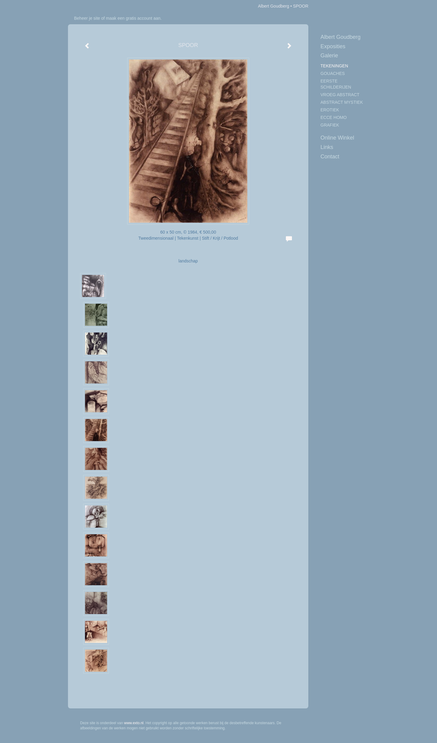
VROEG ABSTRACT (339, 94)
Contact (329, 157)
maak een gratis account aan (133, 18)
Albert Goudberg (273, 6)
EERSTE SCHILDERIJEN (335, 84)
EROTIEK (329, 109)
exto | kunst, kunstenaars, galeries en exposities (85, 6)
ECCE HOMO (333, 117)
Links (326, 147)
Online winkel (337, 138)
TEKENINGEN (334, 65)
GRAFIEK (329, 125)
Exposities (332, 46)
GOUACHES (332, 73)
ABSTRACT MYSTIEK (341, 102)
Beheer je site (87, 18)
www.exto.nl (134, 723)
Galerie (329, 55)
